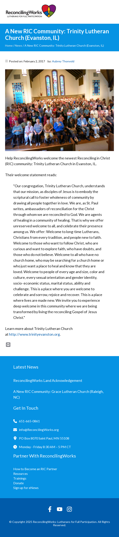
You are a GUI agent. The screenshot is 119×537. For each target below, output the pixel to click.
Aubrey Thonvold (63, 61)
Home (9, 45)
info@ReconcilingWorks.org (39, 430)
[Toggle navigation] (111, 12)
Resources (20, 473)
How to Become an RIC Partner (35, 469)
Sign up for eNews (26, 488)
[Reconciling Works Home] (30, 12)
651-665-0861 (29, 421)
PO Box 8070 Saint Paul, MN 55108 (44, 438)
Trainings (19, 478)
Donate (18, 483)
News (18, 45)
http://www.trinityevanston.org (34, 334)
